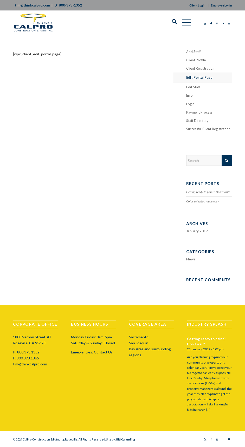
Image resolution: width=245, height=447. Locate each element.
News (191, 259)
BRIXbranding (125, 439)
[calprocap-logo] (37, 22)
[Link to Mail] (229, 23)
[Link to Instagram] (217, 23)
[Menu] (184, 22)
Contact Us (103, 352)
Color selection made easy (202, 201)
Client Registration (200, 68)
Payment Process (199, 112)
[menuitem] (172, 22)
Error (190, 95)
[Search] (172, 22)
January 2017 (197, 231)
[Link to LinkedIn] (223, 23)
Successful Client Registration (208, 129)
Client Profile (196, 60)
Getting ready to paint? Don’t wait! (208, 192)
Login (190, 104)
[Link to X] (205, 23)
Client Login (197, 5)
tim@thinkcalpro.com (32, 5)
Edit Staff (193, 87)
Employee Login (221, 5)
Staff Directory (197, 121)
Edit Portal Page (199, 77)
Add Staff (193, 52)
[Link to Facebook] (211, 23)
